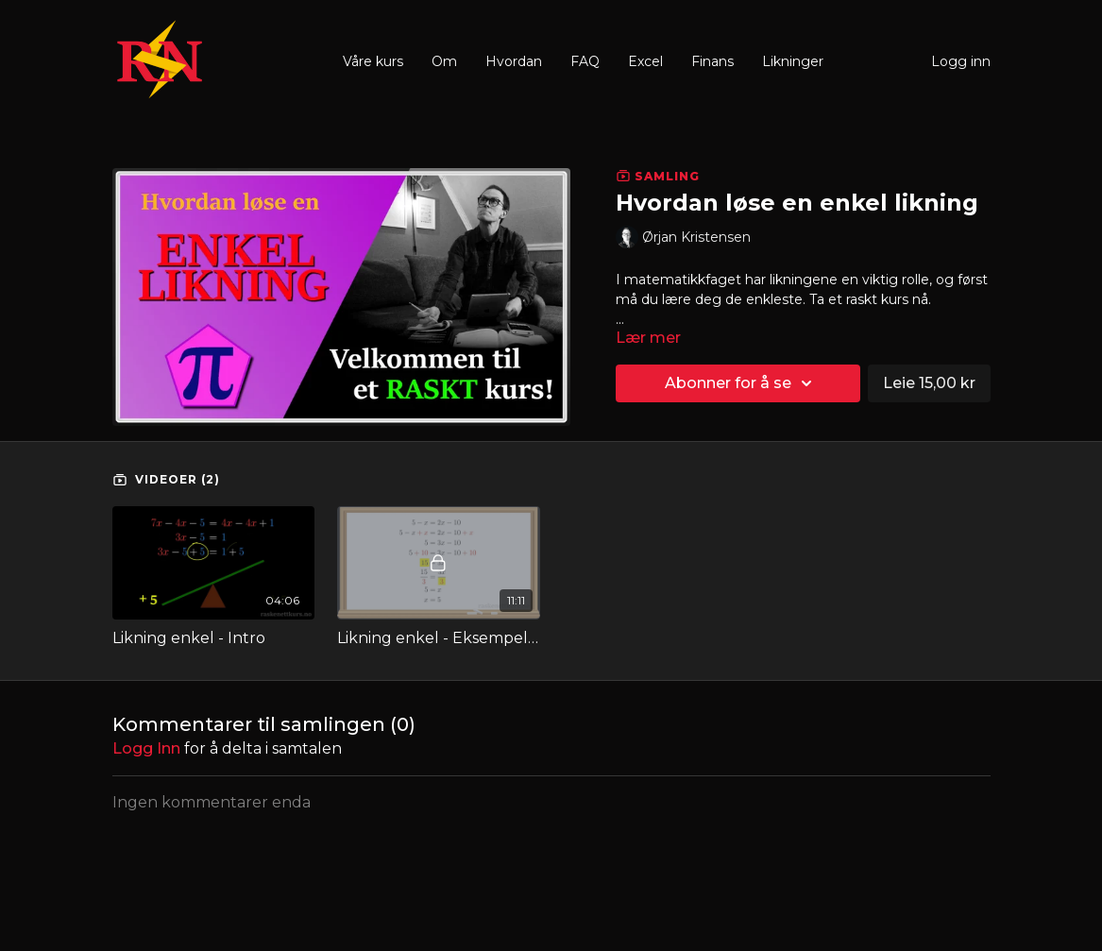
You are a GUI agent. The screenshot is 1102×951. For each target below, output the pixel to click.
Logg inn (961, 61)
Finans (712, 61)
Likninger (792, 61)
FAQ (585, 61)
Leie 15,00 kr (929, 383)
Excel (645, 61)
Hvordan (513, 61)
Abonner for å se (741, 383)
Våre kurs (373, 61)
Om (444, 61)
